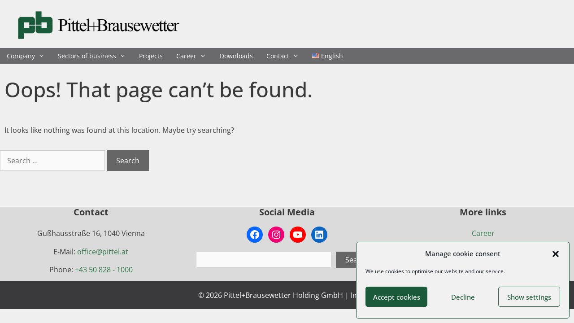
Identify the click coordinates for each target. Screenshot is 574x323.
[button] (555, 253)
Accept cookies (396, 296)
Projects (151, 56)
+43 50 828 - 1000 (104, 270)
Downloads (236, 56)
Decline (463, 296)
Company (29, 56)
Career (194, 56)
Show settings (529, 296)
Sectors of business (95, 56)
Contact (285, 56)
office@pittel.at (102, 252)
